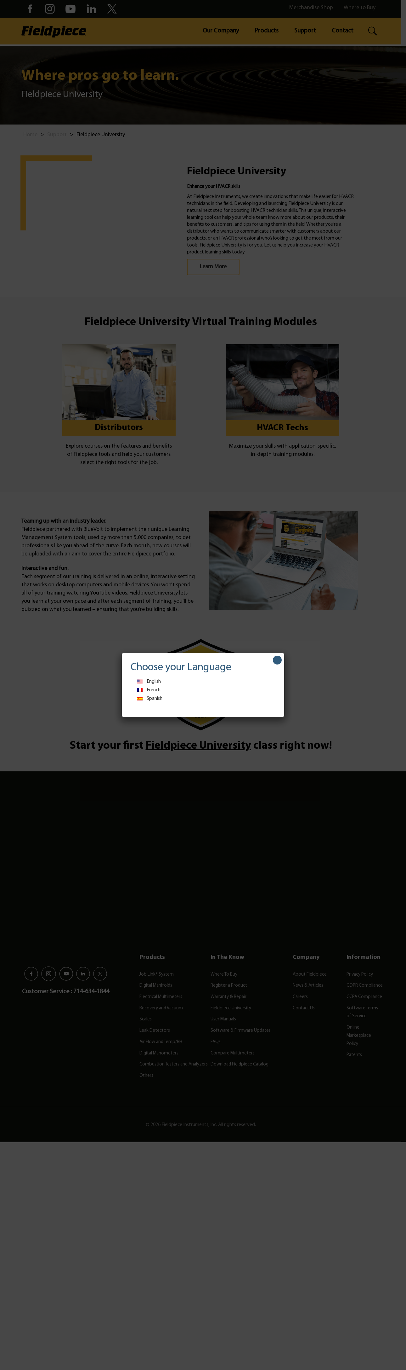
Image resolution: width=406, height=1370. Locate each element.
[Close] (277, 660)
